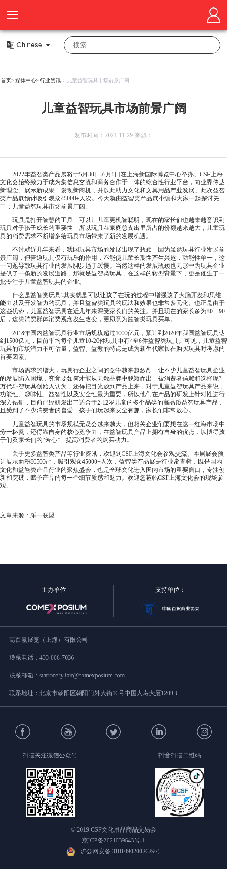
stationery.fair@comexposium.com (82, 675)
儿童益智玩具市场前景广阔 (98, 80)
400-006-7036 (56, 657)
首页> (7, 80)
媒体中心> (27, 80)
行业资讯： (53, 80)
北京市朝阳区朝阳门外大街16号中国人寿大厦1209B (108, 693)
